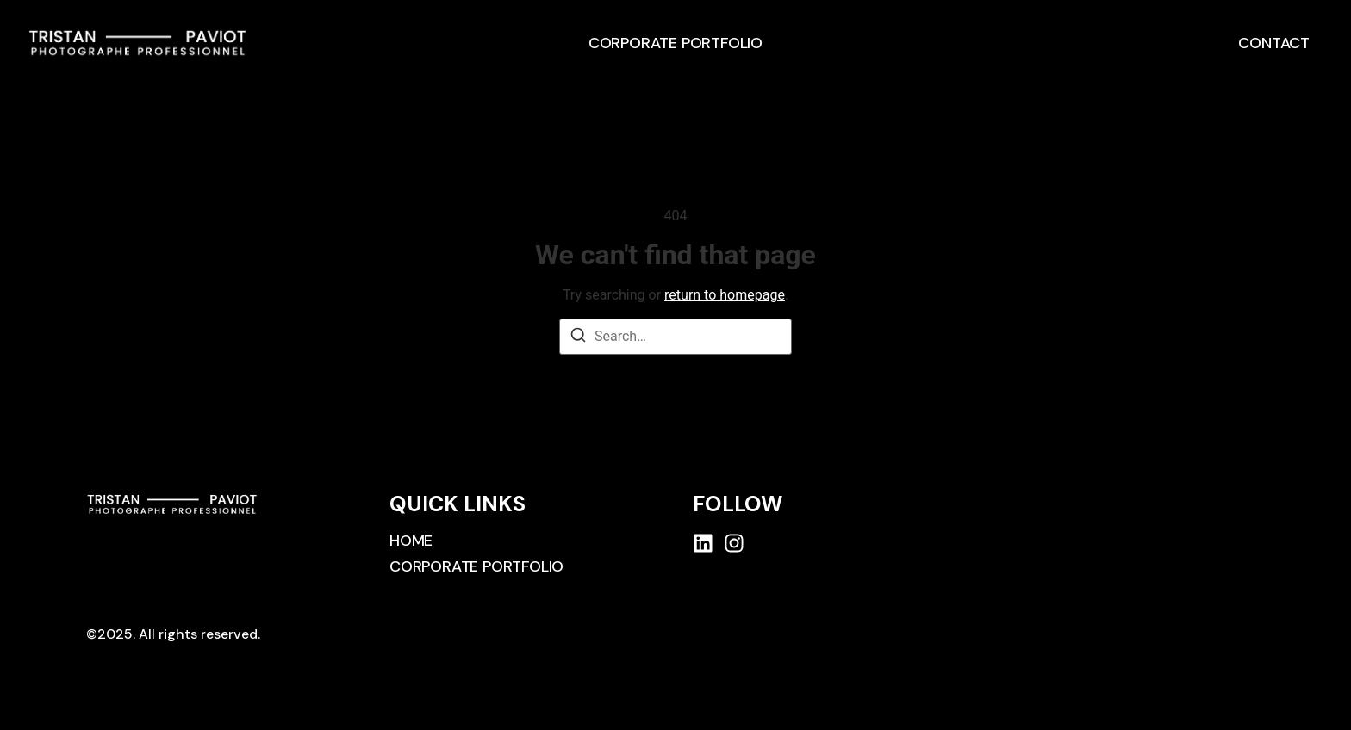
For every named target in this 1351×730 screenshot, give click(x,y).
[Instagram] (734, 543)
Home (411, 540)
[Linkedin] (703, 543)
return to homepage (724, 295)
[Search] (578, 337)
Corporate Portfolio (675, 43)
